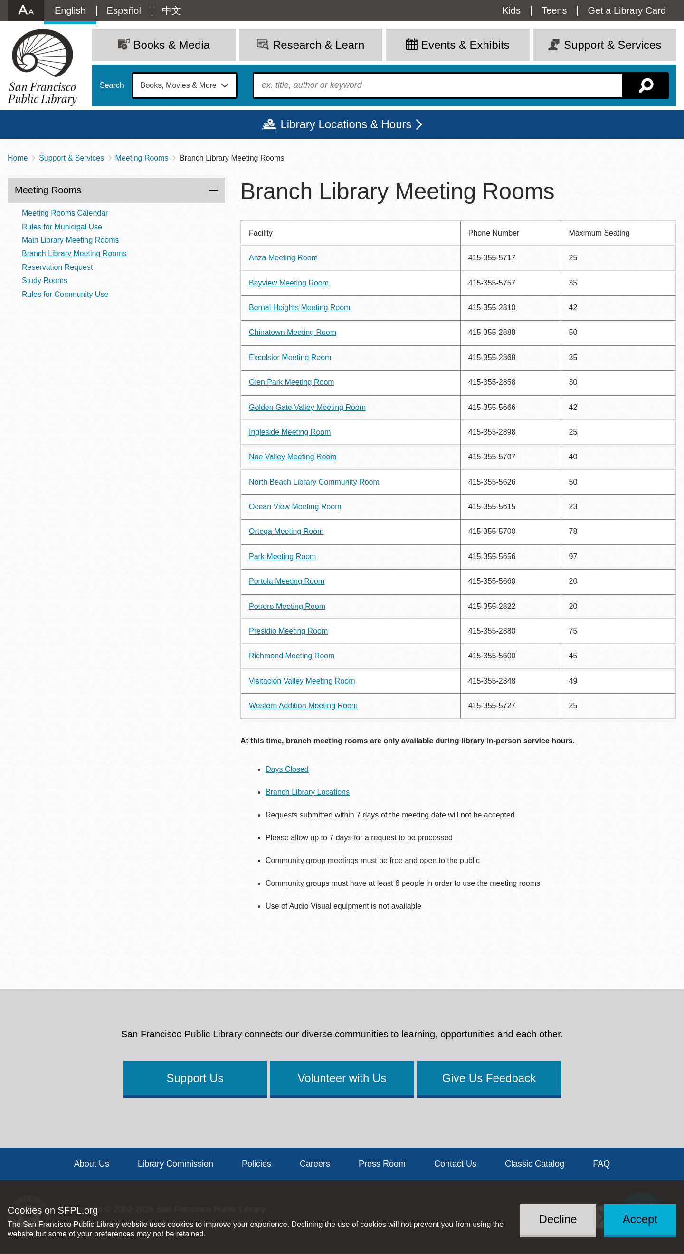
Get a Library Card (627, 10)
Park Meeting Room (282, 556)
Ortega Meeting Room (286, 531)
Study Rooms (44, 280)
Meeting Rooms (142, 158)
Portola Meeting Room (286, 581)
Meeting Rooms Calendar (65, 213)
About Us (91, 1163)
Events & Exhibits (465, 44)
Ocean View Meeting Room (295, 507)
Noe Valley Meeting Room (293, 457)
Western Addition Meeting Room (303, 706)
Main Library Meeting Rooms (70, 240)
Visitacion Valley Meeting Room (302, 681)
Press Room (382, 1163)
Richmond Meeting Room (292, 656)
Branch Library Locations (308, 792)
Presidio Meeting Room (288, 631)
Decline (558, 1219)
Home (18, 158)
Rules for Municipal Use (62, 227)
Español (124, 10)
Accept (640, 1219)
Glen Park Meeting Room (291, 382)
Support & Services (71, 158)
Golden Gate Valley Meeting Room (307, 407)
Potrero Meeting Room (287, 606)
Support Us (194, 1078)
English (70, 10)
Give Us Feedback (489, 1078)
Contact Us (455, 1163)
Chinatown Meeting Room (292, 332)
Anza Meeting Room (283, 258)
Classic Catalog (534, 1163)
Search (112, 85)
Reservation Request (57, 267)
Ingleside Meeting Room (290, 432)
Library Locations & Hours (345, 124)
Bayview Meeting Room (289, 283)
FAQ (601, 1163)
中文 (171, 10)
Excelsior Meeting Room (290, 357)
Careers (315, 1163)
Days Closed (287, 769)
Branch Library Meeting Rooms (74, 253)
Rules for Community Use (65, 294)
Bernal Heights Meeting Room (299, 308)
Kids (511, 10)
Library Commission (175, 1163)
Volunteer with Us (342, 1078)
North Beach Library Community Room (314, 482)
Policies (256, 1163)
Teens (554, 10)
